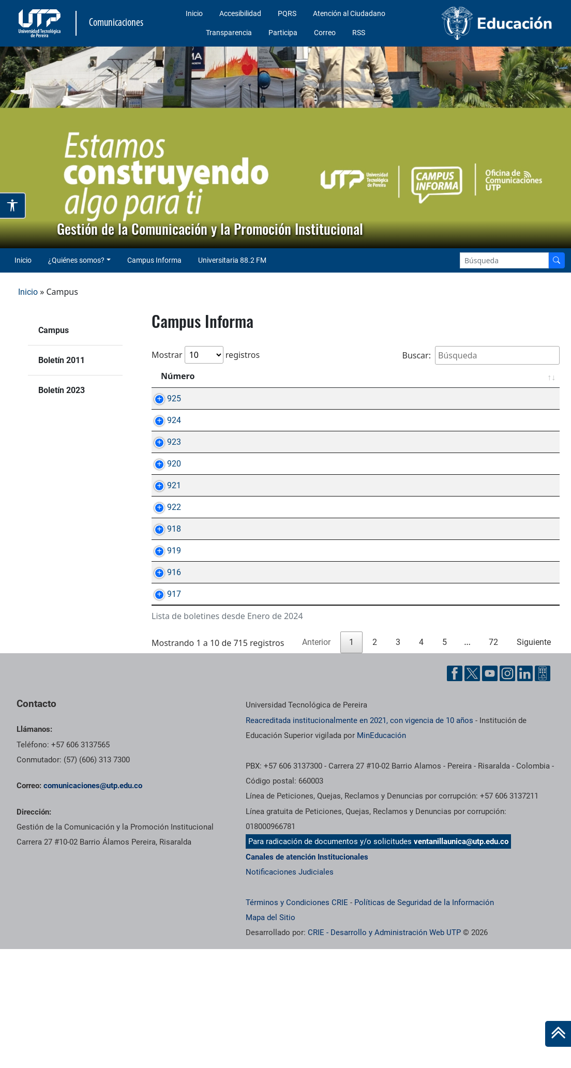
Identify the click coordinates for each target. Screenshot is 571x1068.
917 (164, 701)
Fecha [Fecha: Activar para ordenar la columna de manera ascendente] (530, 376)
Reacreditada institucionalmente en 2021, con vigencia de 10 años (359, 839)
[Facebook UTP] (454, 792)
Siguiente (534, 761)
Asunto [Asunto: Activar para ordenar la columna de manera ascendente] (234, 376)
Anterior (316, 761)
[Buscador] (556, 260)
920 (164, 499)
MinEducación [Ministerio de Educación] (381, 854)
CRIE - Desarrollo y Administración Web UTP (384, 1051)
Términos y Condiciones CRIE (297, 1021)
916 (164, 667)
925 (164, 398)
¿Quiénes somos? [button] (76, 260)
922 (164, 566)
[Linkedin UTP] (525, 792)
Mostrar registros (206, 355)
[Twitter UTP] (472, 792)
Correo (325, 32)
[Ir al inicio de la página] (558, 1033)
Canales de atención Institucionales (307, 976)
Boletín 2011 (61, 360)
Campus (53, 330)
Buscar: (481, 355)
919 (164, 634)
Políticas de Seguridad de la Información (424, 1021)
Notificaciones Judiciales (290, 991)
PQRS (287, 13)
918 (164, 600)
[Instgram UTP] (507, 792)
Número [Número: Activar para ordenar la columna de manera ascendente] (177, 376)
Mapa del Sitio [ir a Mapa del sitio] (270, 1036)
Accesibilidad (240, 13)
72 (493, 761)
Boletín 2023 (61, 390)
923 (164, 466)
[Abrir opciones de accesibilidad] (13, 205)
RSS (358, 32)
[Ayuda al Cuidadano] (542, 792)
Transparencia (229, 32)
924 (164, 432)
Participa (282, 32)
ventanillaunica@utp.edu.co (461, 960)
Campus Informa (154, 260)
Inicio (194, 13)
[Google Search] (504, 260)
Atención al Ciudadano (349, 13)
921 (164, 533)
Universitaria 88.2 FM (232, 260)
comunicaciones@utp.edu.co (92, 904)
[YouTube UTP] (490, 792)
